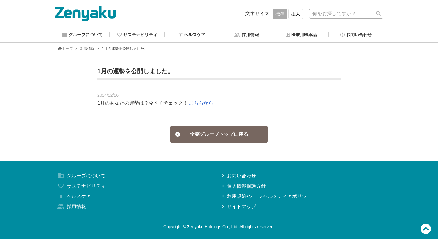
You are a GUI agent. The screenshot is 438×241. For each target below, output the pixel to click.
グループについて (81, 177)
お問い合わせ (238, 177)
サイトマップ (238, 208)
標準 (279, 13)
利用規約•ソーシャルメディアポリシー (266, 198)
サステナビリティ (81, 187)
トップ (65, 49)
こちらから (201, 103)
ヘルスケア (73, 198)
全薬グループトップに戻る (212, 135)
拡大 (295, 13)
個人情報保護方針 (243, 187)
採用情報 (71, 208)
